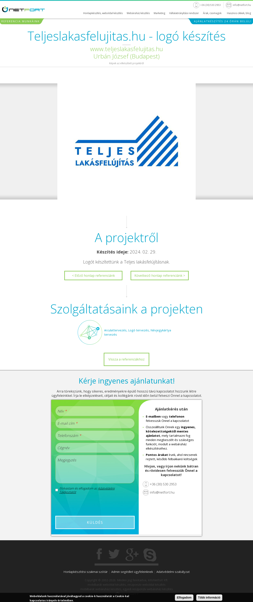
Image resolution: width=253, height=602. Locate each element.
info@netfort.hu (242, 5)
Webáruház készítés (138, 13)
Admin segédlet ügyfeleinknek (132, 572)
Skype (149, 554)
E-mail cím (67, 423)
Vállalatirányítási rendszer (184, 13)
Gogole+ (131, 554)
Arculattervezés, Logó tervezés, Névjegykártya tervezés (137, 332)
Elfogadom (184, 597)
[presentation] (95, 505)
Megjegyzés (66, 460)
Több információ (209, 597)
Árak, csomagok (212, 13)
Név (62, 411)
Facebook (100, 554)
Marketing (159, 13)
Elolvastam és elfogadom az (87, 490)
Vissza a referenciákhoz (126, 359)
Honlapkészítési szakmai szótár (85, 572)
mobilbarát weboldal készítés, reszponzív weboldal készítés (127, 585)
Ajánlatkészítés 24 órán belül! (223, 21)
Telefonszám (69, 435)
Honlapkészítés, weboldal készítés (103, 13)
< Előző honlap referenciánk (93, 275)
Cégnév (63, 447)
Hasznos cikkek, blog (239, 13)
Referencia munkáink (20, 21)
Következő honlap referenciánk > (159, 275)
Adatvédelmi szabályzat (173, 572)
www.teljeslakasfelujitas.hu (126, 49)
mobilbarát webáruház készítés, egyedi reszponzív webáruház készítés (126, 589)
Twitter (114, 554)
